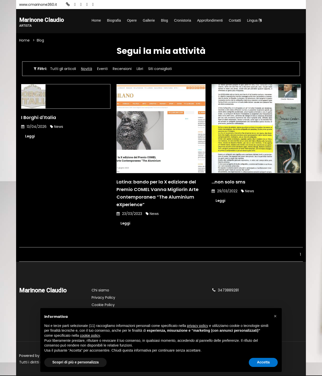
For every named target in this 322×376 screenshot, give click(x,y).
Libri (140, 68)
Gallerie (149, 20)
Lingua (254, 20)
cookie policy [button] (90, 335)
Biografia (114, 20)
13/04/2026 (34, 126)
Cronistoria (182, 20)
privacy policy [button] (197, 326)
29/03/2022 (224, 191)
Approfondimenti (210, 20)
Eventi (102, 68)
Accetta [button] (263, 362)
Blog (164, 20)
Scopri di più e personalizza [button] (75, 362)
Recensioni (122, 68)
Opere (132, 20)
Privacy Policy (103, 297)
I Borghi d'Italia (38, 118)
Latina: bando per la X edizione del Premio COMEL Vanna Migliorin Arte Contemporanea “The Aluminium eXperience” (157, 193)
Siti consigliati (160, 68)
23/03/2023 (129, 213)
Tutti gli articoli (63, 68)
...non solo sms (228, 182)
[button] (275, 316)
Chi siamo (100, 290)
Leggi (30, 136)
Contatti (235, 20)
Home (96, 20)
